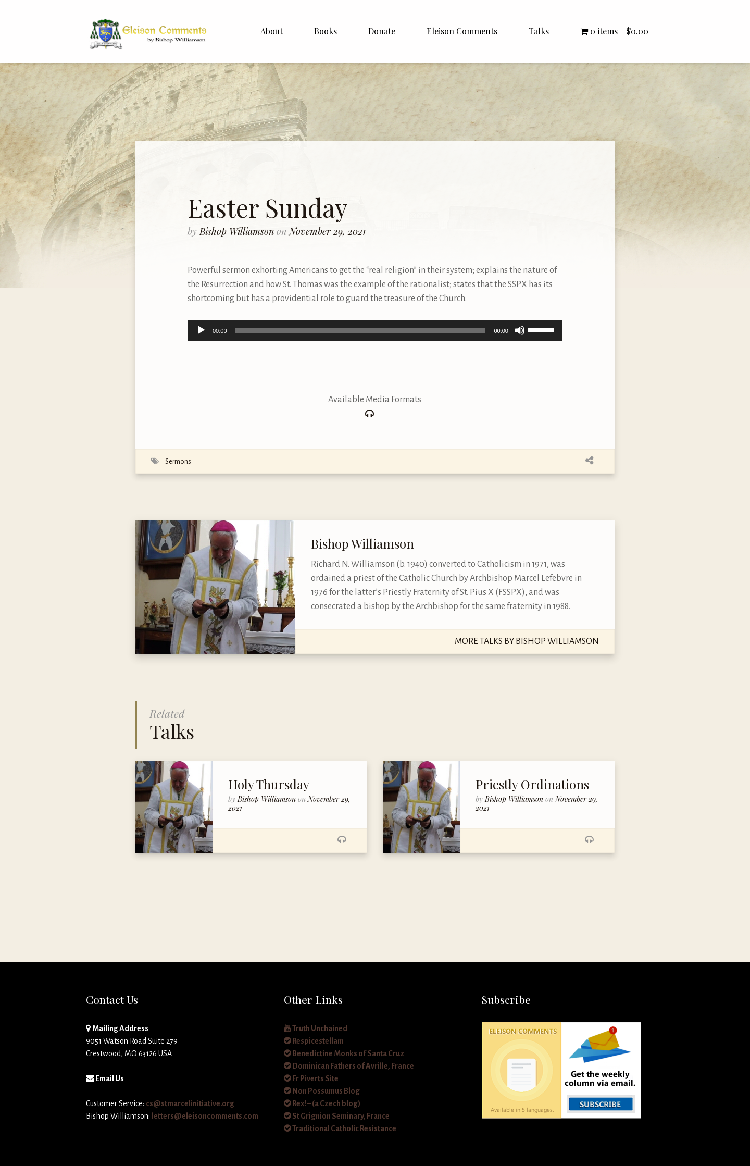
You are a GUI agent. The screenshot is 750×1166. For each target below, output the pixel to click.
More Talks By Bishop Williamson (527, 641)
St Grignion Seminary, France (337, 1116)
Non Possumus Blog (322, 1091)
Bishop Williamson (238, 231)
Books (325, 31)
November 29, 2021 (327, 231)
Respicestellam (314, 1041)
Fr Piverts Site (311, 1078)
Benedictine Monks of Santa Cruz (344, 1053)
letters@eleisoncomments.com (205, 1116)
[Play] (201, 330)
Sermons (178, 461)
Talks (539, 31)
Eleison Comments (462, 31)
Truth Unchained (315, 1028)
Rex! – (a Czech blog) (322, 1103)
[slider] (360, 330)
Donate (381, 31)
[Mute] (520, 330)
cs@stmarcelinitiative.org (190, 1103)
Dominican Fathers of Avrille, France (349, 1066)
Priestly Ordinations (532, 784)
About (271, 31)
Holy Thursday (268, 784)
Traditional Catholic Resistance (340, 1128)
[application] (375, 330)
